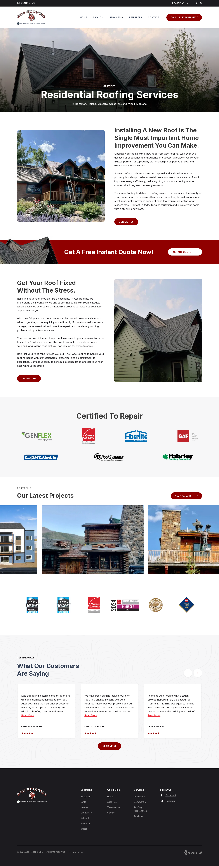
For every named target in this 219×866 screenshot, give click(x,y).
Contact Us (126, 221)
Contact (153, 17)
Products (138, 816)
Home (83, 17)
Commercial (140, 802)
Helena (84, 807)
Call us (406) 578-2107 (184, 17)
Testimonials (113, 807)
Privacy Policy (76, 852)
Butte (83, 802)
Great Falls (86, 812)
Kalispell (85, 818)
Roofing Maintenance (140, 809)
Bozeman (85, 796)
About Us (112, 802)
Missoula (85, 823)
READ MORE (109, 746)
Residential (139, 796)
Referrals (135, 17)
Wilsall (84, 828)
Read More (27, 715)
